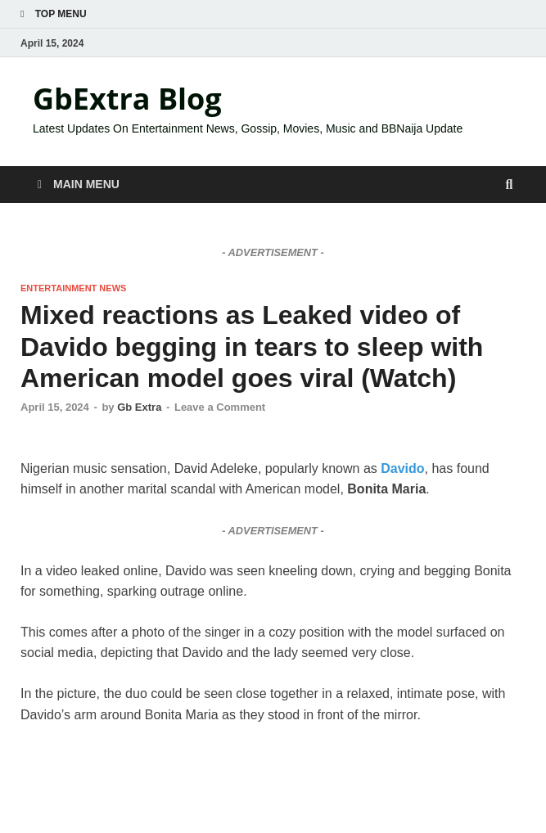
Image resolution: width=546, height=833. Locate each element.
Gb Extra (139, 407)
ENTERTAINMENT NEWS (73, 288)
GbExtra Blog (127, 99)
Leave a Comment (219, 407)
